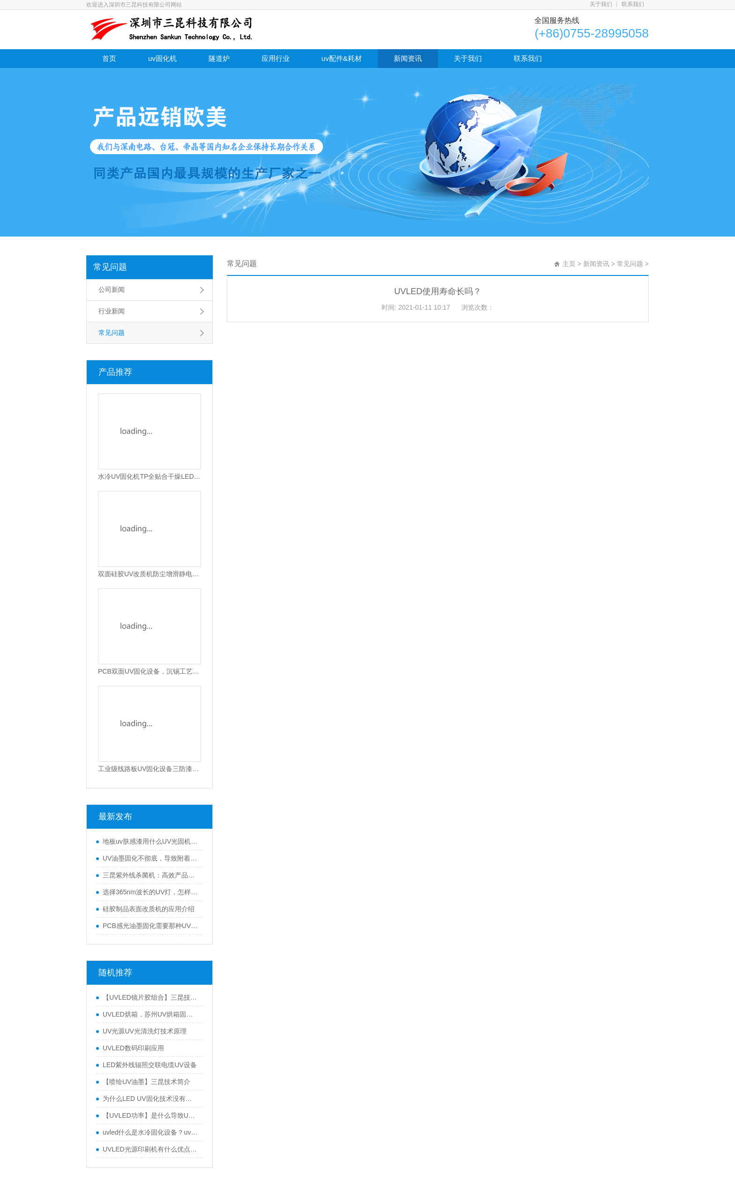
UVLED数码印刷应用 (133, 1048)
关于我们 (601, 4)
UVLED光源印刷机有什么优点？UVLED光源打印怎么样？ (150, 1149)
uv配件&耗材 (342, 58)
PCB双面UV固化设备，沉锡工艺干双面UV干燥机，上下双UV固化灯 (149, 671)
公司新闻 (111, 289)
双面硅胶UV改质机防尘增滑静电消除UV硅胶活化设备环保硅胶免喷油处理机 (149, 574)
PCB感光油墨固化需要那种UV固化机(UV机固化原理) (150, 925)
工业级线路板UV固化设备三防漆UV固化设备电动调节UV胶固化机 (149, 769)
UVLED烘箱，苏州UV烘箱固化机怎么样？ (150, 1014)
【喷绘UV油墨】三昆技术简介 (146, 1081)
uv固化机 (162, 58)
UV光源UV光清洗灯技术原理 (145, 1031)
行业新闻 (111, 311)
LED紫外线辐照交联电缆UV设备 (150, 1065)
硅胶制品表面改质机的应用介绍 (149, 909)
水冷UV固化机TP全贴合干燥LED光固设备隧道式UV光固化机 (149, 476)
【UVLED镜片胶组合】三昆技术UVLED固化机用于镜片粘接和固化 (150, 997)
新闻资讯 (408, 58)
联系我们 (633, 4)
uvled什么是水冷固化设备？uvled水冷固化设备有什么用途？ (150, 1132)
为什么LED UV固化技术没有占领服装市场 (150, 1098)
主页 (569, 263)
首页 (109, 58)
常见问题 (110, 267)
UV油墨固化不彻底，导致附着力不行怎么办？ (150, 858)
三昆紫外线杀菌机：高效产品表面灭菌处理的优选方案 (150, 875)
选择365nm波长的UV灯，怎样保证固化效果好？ (150, 892)
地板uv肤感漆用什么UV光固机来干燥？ (150, 841)
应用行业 (276, 58)
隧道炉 (219, 58)
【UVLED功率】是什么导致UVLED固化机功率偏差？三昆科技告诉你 (150, 1115)
